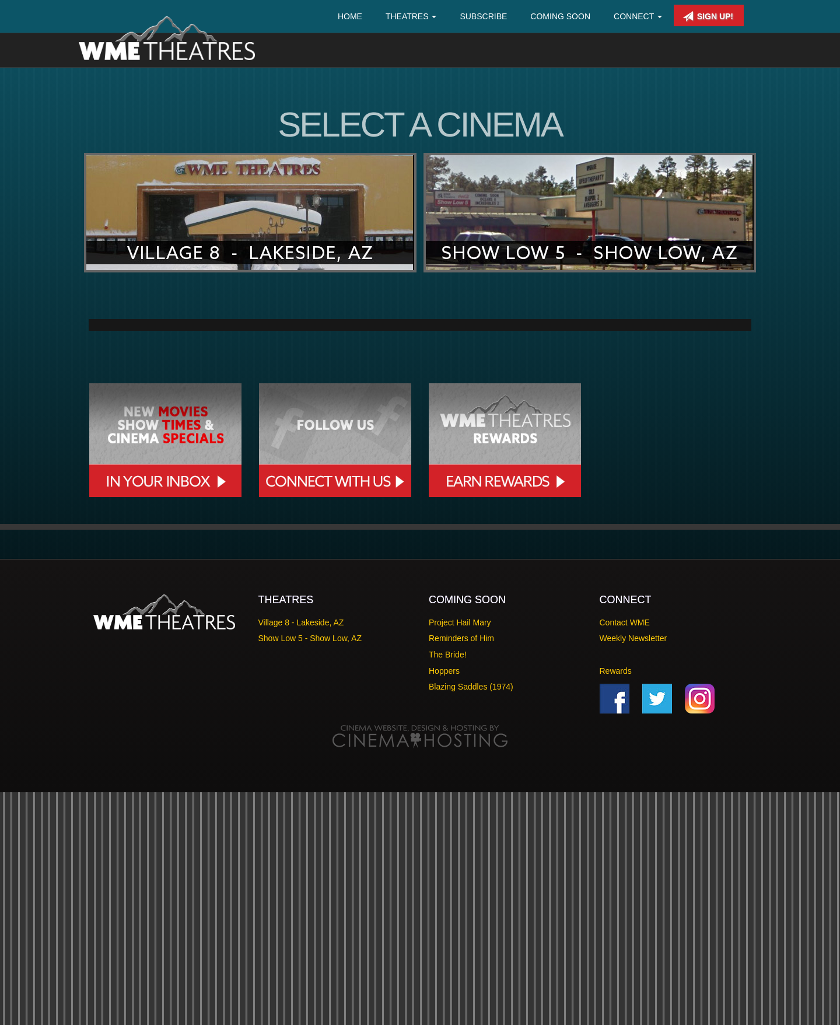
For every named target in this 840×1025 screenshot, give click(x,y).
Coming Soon (560, 16)
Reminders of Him (461, 871)
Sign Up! (707, 16)
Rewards (616, 903)
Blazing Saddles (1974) (471, 920)
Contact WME (625, 855)
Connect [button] (638, 16)
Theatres (411, 16)
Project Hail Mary (460, 855)
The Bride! (448, 887)
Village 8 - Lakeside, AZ (301, 855)
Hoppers (444, 903)
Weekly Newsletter (633, 871)
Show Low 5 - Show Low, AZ (310, 871)
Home (350, 16)
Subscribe (483, 16)
